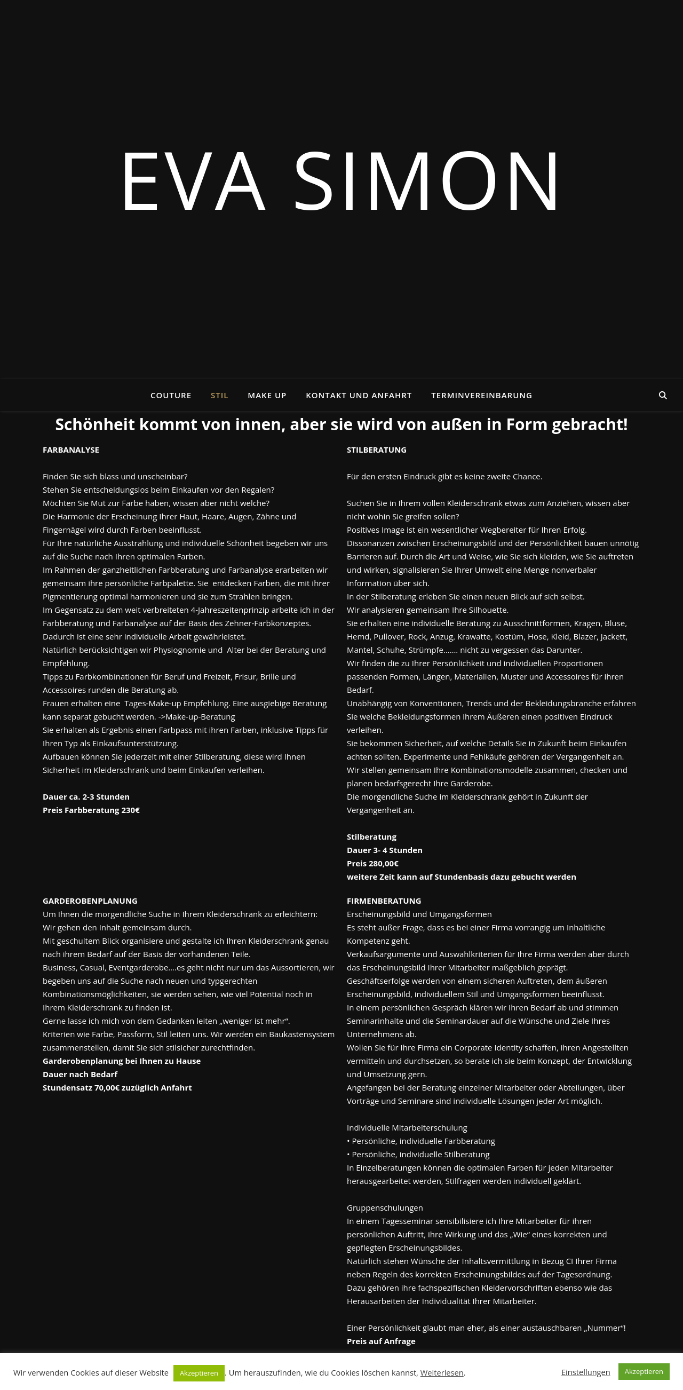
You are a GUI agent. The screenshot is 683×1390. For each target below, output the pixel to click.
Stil (219, 395)
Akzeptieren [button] (199, 1373)
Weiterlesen (442, 1372)
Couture (171, 395)
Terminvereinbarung (482, 395)
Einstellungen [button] (585, 1372)
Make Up (267, 395)
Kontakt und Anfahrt (359, 395)
